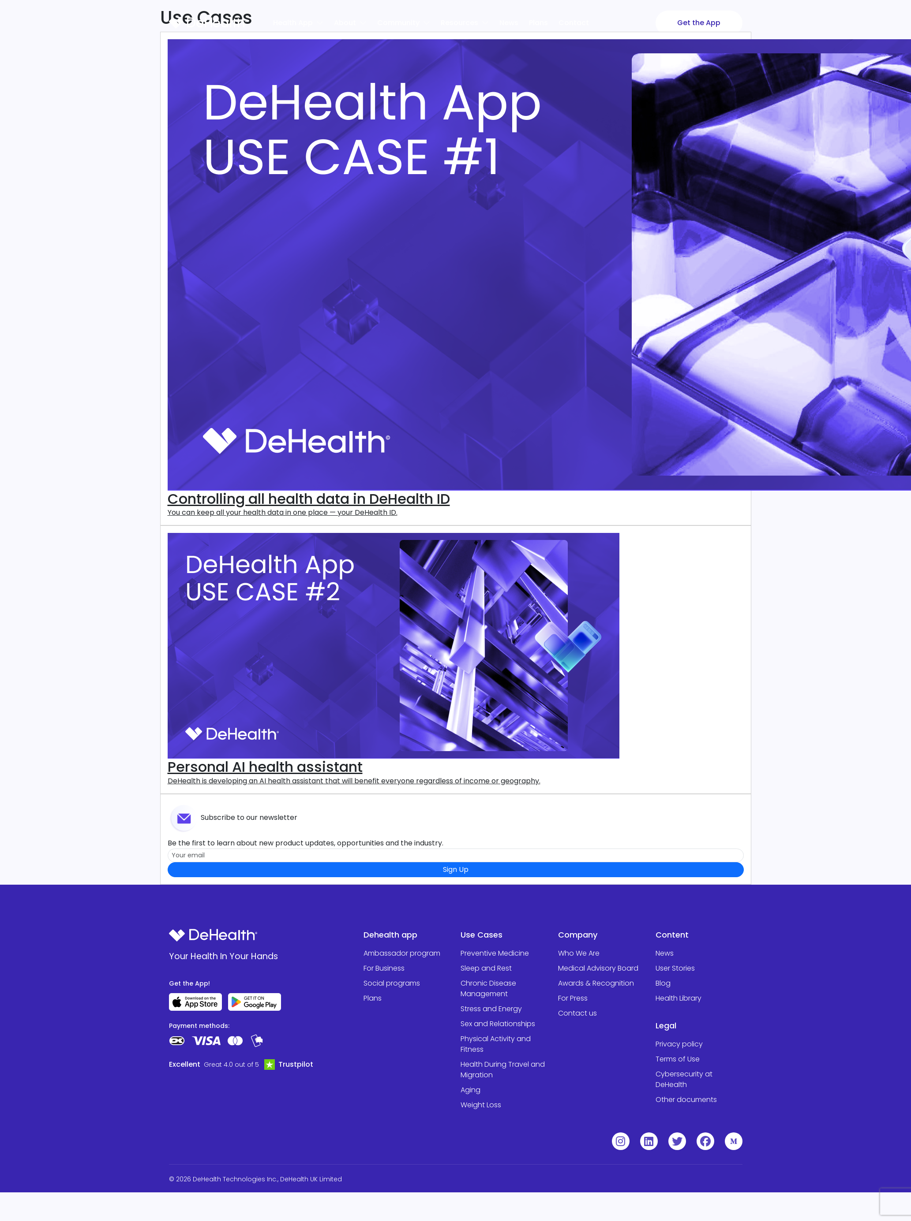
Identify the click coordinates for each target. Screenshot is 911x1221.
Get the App (699, 23)
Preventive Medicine (495, 953)
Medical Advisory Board (598, 968)
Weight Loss (481, 1105)
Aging (470, 1090)
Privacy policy (679, 1044)
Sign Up (456, 869)
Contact (574, 23)
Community (403, 23)
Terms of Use (678, 1059)
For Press (573, 998)
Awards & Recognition (596, 983)
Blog (663, 983)
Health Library (678, 998)
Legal (666, 1025)
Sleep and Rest (486, 968)
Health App (298, 23)
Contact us (577, 1013)
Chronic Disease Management (488, 988)
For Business (384, 968)
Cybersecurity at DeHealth (684, 1079)
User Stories (675, 968)
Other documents (686, 1099)
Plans (538, 23)
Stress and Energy (491, 1009)
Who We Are (579, 953)
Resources (465, 23)
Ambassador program (402, 953)
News (508, 23)
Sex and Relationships (498, 1024)
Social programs (392, 983)
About (350, 23)
